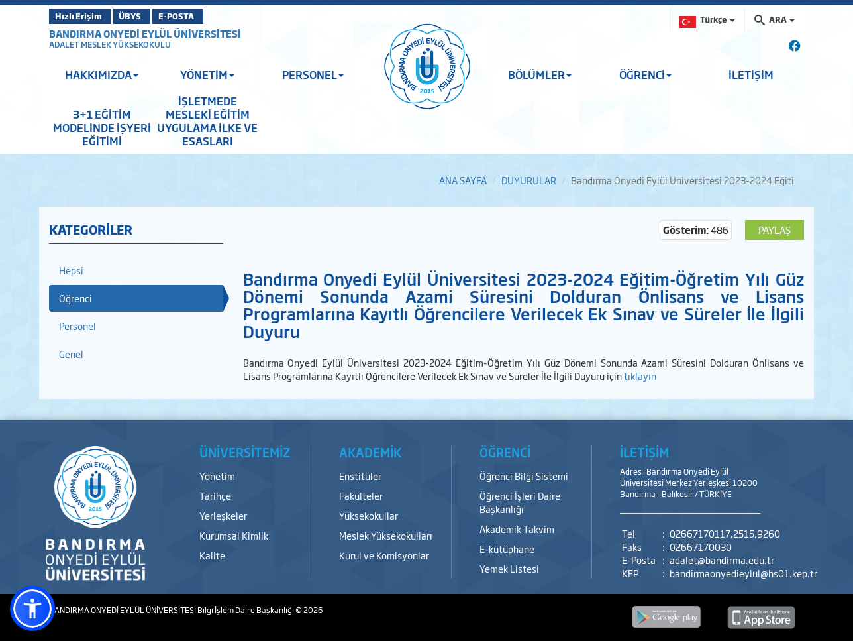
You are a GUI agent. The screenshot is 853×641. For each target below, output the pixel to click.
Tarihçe (215, 495)
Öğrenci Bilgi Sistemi (523, 476)
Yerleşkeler (223, 515)
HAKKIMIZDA (101, 74)
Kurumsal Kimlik (233, 535)
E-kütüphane (506, 548)
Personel (77, 326)
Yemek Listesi (509, 568)
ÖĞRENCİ (645, 74)
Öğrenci (75, 298)
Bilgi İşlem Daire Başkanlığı (246, 610)
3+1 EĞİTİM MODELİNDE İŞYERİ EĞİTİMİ (102, 127)
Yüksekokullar (368, 515)
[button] (32, 608)
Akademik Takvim (516, 529)
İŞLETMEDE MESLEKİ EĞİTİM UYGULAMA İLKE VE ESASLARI (207, 120)
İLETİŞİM (751, 74)
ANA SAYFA (463, 180)
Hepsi (71, 270)
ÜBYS (146, 16)
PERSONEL (313, 74)
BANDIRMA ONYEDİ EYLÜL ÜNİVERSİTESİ (145, 33)
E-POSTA (208, 16)
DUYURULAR (528, 180)
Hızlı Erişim (81, 16)
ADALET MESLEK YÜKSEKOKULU (110, 44)
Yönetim (217, 476)
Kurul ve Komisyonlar (384, 555)
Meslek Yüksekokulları (385, 535)
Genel (71, 354)
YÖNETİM (207, 74)
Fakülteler (361, 495)
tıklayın (640, 375)
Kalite (212, 555)
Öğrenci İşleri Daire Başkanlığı (519, 502)
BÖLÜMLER (540, 74)
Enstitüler (360, 476)
